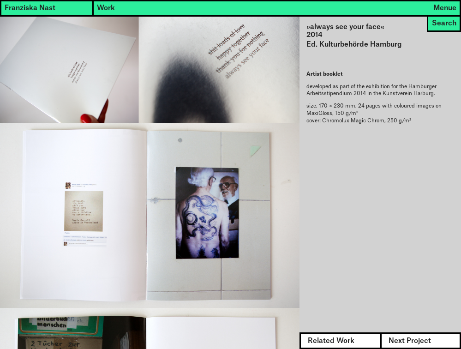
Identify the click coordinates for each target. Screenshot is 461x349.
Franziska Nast (30, 8)
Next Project (410, 340)
